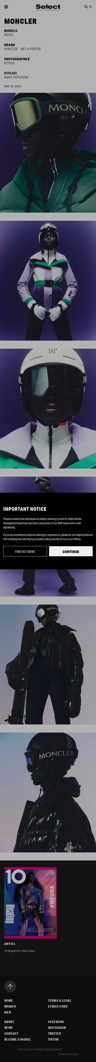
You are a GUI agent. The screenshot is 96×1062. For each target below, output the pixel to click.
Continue (71, 551)
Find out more (25, 551)
